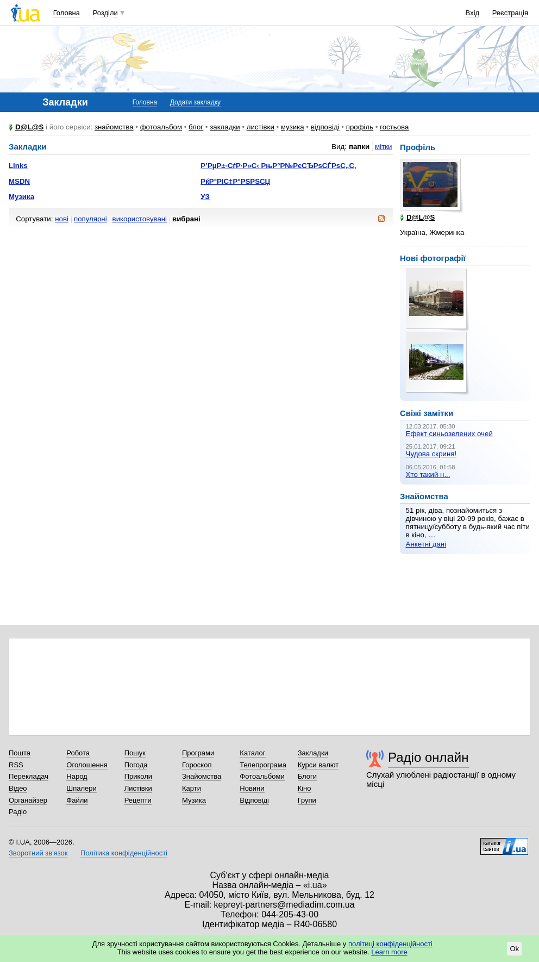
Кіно (304, 788)
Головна (66, 13)
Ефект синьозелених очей (449, 434)
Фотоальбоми (262, 776)
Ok (514, 949)
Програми (198, 753)
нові (61, 219)
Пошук (135, 753)
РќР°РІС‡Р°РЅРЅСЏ (235, 181)
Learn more (389, 952)
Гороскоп (196, 765)
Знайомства (201, 776)
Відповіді (254, 800)
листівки (260, 127)
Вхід (473, 13)
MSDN (19, 181)
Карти (191, 788)
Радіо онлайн (428, 757)
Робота (78, 753)
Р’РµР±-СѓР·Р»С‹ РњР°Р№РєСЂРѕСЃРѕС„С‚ (278, 166)
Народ (76, 776)
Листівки (138, 788)
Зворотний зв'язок (38, 853)
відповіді (325, 127)
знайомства (114, 127)
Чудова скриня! (431, 454)
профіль (359, 127)
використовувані (139, 219)
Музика (21, 197)
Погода (136, 765)
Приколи (138, 776)
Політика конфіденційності (123, 853)
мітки (383, 146)
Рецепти (138, 800)
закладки (225, 127)
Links (18, 166)
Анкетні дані (426, 544)
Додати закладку (195, 102)
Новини (252, 788)
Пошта (19, 753)
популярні (90, 219)
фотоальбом (161, 127)
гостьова (394, 127)
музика (292, 127)
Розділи (105, 13)
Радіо (18, 812)
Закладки (313, 753)
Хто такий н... (428, 474)
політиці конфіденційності (390, 944)
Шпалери (81, 788)
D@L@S (29, 127)
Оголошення (87, 765)
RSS (16, 765)
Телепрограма (263, 765)
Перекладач (28, 776)
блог (196, 127)
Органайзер (28, 800)
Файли (76, 800)
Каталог (252, 753)
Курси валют (318, 765)
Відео (18, 788)
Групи (307, 800)
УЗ (205, 197)
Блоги (307, 776)
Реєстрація (510, 13)
